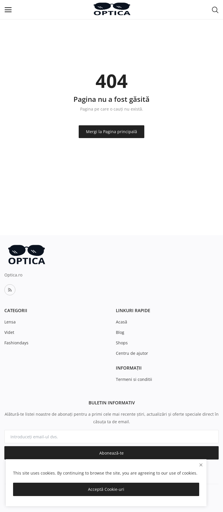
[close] (201, 465)
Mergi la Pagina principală (111, 131)
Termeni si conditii (134, 379)
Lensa (10, 322)
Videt (9, 332)
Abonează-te (111, 453)
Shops (122, 342)
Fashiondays (16, 342)
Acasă (121, 322)
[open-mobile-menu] (8, 10)
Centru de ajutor (132, 353)
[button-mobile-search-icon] (215, 10)
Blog (120, 332)
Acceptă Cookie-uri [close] (106, 489)
